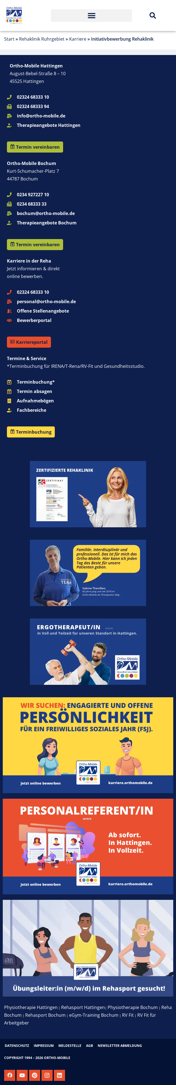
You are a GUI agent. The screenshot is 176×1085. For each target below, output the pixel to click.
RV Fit (128, 1015)
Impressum (44, 1045)
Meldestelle (69, 1045)
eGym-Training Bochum (93, 1015)
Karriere (77, 39)
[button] (91, 15)
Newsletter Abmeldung (120, 1045)
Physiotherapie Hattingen (31, 1007)
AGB (89, 1045)
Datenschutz (17, 1045)
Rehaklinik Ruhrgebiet (41, 39)
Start (9, 39)
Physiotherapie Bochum (133, 1007)
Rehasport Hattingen (83, 1007)
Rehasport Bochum (45, 1015)
